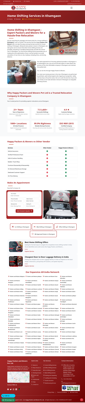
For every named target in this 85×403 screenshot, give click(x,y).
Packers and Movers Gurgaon (68, 347)
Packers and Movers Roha (15, 292)
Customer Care (17, 1)
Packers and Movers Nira (67, 309)
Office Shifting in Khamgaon (65, 227)
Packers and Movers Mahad (50, 347)
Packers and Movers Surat (33, 328)
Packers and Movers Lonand (16, 347)
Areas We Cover (36, 370)
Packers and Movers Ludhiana (68, 336)
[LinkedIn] (16, 390)
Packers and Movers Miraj (15, 350)
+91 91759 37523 (75, 1)
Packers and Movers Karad (50, 296)
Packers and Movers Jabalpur (34, 277)
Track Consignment (8, 3)
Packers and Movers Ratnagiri (51, 315)
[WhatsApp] (8, 399)
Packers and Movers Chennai (51, 350)
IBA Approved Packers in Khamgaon (43, 234)
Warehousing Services (49, 383)
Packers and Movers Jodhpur (68, 296)
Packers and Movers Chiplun (16, 343)
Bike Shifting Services (49, 373)
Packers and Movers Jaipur (33, 304)
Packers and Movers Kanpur (50, 281)
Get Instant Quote (24, 211)
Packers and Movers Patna (15, 309)
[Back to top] (81, 399)
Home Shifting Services (49, 365)
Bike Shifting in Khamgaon (43, 227)
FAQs (33, 382)
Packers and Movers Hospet (68, 350)
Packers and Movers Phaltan (51, 289)
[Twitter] (11, 390)
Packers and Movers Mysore (33, 347)
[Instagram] (13, 390)
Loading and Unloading (50, 378)
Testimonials (7, 1)
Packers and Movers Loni (15, 332)
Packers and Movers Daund (50, 285)
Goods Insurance (48, 381)
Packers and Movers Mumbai (34, 319)
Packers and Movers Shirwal (51, 352)
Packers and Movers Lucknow (34, 289)
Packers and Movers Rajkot (33, 339)
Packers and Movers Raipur (67, 332)
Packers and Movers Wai (50, 332)
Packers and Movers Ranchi (67, 311)
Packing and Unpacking (50, 376)
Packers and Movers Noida (33, 315)
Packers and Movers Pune (50, 277)
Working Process (36, 373)
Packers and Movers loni (67, 289)
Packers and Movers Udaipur (16, 304)
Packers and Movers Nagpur (51, 309)
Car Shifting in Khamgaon (20, 227)
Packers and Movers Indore (50, 328)
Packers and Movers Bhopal (16, 285)
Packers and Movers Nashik (33, 285)
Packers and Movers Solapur (33, 336)
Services (17, 19)
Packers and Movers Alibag (15, 289)
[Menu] (71, 7)
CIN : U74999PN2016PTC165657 (61, 1)
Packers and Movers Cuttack (33, 311)
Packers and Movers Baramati (68, 304)
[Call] (8, 395)
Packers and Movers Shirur (33, 324)
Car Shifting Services (49, 370)
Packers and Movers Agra (15, 336)
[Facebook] (8, 390)
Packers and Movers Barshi (50, 336)
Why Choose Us (36, 368)
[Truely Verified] (19, 390)
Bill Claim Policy (74, 393)
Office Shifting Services (49, 368)
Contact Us (34, 385)
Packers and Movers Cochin (68, 324)
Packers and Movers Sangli (50, 292)
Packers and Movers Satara (67, 292)
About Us (34, 365)
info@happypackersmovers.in (74, 3)
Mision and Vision (34, 376)
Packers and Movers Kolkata (51, 319)
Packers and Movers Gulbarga (34, 343)
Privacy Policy (51, 393)
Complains (27, 1)
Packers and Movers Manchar (16, 296)
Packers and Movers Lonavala (34, 309)
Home (10, 19)
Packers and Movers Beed (67, 352)
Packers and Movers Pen (67, 339)
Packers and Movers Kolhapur (34, 350)
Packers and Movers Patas (15, 352)
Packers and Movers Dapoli (50, 300)
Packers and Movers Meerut (50, 311)
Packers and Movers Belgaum (16, 277)
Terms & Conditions (62, 393)
